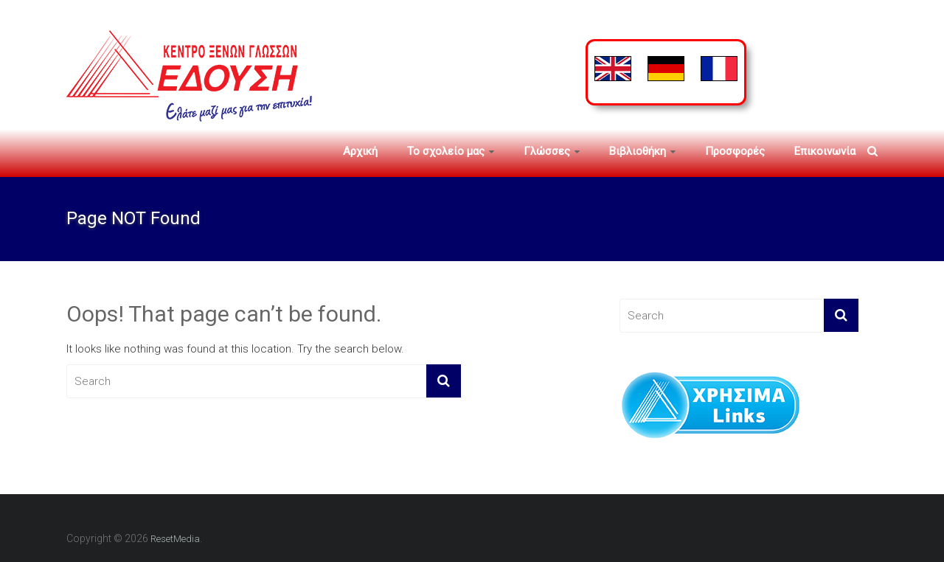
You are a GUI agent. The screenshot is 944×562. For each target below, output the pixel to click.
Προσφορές (735, 151)
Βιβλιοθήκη (637, 151)
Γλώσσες (547, 151)
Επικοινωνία (825, 151)
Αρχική (360, 151)
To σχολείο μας (446, 151)
